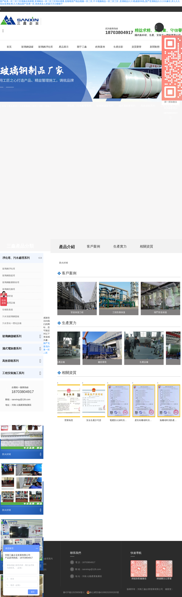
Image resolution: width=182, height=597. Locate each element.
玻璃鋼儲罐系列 (104, 105)
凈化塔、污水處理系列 (79, 105)
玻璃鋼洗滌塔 (8, 289)
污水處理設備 (8, 303)
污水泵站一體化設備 (11, 323)
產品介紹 (67, 247)
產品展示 (12, 106)
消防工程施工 (45, 106)
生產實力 (120, 246)
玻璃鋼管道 (7, 296)
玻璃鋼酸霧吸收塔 (10, 282)
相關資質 (146, 246)
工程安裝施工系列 (27, 106)
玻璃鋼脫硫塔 (8, 275)
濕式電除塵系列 (126, 105)
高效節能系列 (148, 105)
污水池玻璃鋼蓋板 (10, 316)
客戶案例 (93, 246)
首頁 (4, 106)
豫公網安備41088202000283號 (103, 592)
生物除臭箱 (7, 309)
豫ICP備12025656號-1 (73, 592)
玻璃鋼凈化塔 (8, 268)
